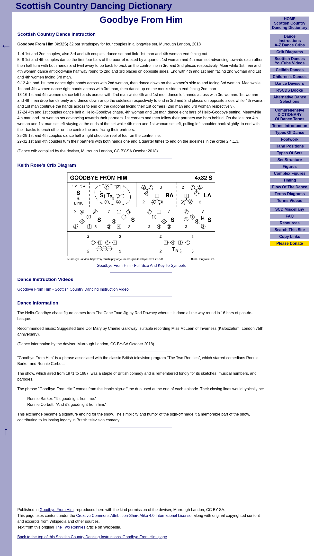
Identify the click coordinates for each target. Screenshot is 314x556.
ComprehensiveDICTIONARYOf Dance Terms (290, 114)
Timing (289, 180)
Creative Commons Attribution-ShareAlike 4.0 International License (133, 515)
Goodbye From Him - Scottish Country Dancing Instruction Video (73, 289)
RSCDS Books (289, 90)
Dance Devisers (289, 83)
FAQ (290, 216)
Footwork (289, 139)
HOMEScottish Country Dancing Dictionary (289, 23)
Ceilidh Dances (290, 70)
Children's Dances (290, 77)
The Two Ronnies (70, 527)
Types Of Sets (290, 153)
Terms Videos (289, 201)
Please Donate (289, 243)
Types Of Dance (289, 132)
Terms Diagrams (290, 194)
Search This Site (290, 230)
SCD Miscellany (289, 209)
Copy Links (289, 237)
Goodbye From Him (57, 510)
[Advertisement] (141, 465)
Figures (290, 167)
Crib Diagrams (289, 52)
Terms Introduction (289, 126)
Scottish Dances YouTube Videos (290, 61)
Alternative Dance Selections (289, 99)
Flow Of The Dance (289, 187)
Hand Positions (290, 146)
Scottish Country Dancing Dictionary (94, 6)
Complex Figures (289, 173)
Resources (290, 223)
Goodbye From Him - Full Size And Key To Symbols (141, 265)
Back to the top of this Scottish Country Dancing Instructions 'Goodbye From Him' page (92, 537)
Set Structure (290, 160)
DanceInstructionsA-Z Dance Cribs (290, 40)
